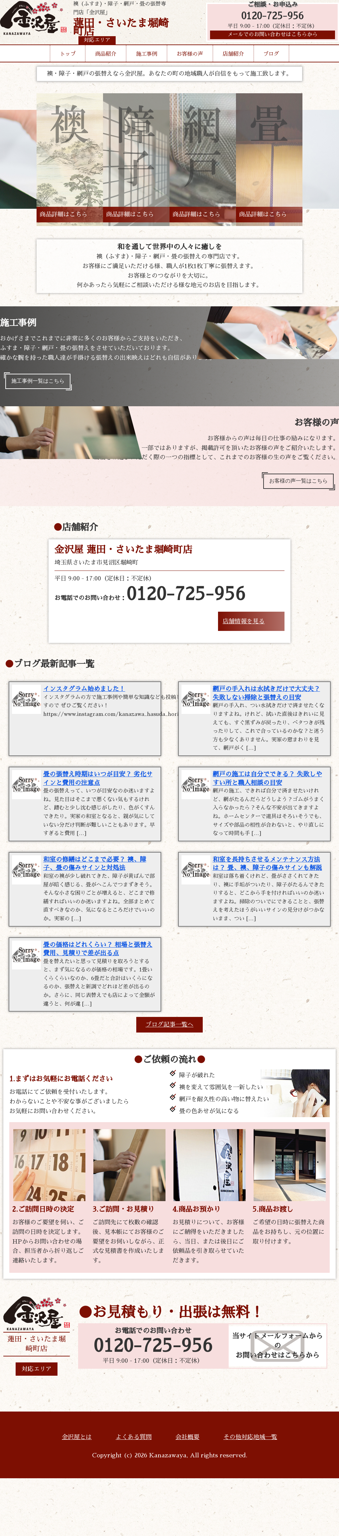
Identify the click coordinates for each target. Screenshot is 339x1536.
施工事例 (146, 66)
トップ (68, 66)
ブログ (271, 66)
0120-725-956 (269, 21)
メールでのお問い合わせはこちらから (269, 41)
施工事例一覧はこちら (42, 382)
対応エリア (37, 1426)
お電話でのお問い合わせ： (150, 600)
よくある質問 (134, 1495)
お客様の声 (189, 66)
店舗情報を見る (244, 627)
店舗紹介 (233, 66)
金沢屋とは (77, 1495)
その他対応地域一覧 (250, 1495)
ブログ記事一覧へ (169, 1082)
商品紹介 (105, 66)
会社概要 (187, 1495)
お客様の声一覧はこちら (293, 485)
